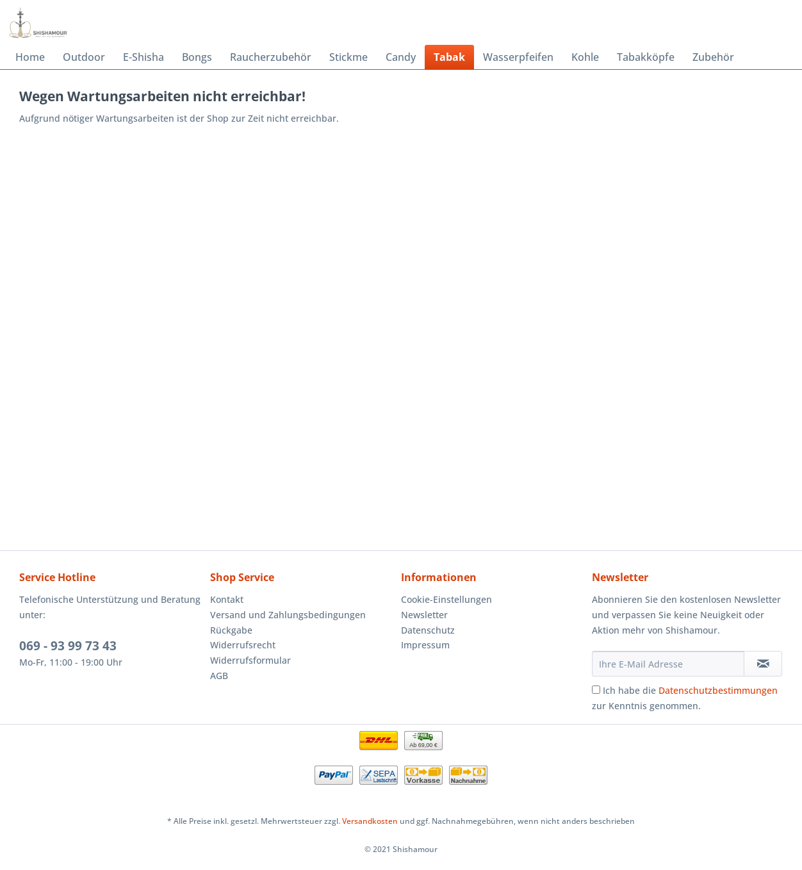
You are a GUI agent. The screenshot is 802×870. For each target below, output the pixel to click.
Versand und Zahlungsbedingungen (288, 615)
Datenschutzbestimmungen (718, 690)
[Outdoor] (84, 57)
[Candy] (401, 57)
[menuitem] (30, 57)
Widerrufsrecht (242, 645)
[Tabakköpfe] (645, 57)
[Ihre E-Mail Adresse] (668, 664)
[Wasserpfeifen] (518, 57)
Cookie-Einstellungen (446, 599)
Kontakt (226, 599)
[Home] (30, 57)
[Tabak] (449, 57)
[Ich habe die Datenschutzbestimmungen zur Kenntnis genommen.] (596, 689)
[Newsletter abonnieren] (763, 664)
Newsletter (424, 615)
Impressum (425, 645)
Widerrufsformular (250, 660)
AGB (219, 675)
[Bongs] (197, 57)
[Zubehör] (713, 57)
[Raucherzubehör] (270, 57)
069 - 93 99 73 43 (68, 645)
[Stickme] (348, 57)
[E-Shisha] (143, 57)
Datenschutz (428, 630)
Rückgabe (231, 630)
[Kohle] (585, 57)
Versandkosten (370, 821)
